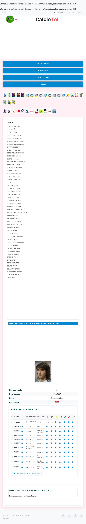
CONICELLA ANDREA (14, 156)
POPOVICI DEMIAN (13, 248)
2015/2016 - (17, 452)
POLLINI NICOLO (12, 245)
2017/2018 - (17, 439)
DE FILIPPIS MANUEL (14, 165)
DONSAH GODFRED (13, 180)
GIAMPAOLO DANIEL (14, 189)
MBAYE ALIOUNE (12, 215)
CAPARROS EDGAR (13, 147)
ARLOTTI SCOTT (13, 132)
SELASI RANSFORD (13, 269)
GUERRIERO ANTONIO (14, 200)
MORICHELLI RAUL (13, 227)
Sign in (71, 12)
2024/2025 (15, 422)
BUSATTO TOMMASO (14, 138)
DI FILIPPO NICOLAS (14, 174)
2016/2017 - (17, 443)
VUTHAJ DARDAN (13, 275)
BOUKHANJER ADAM (14, 135)
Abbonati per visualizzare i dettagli (26, 473)
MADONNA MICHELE (14, 206)
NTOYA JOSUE (12, 230)
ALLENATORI (43, 77)
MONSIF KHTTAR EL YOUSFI (16, 224)
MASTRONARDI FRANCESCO (17, 212)
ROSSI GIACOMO (13, 254)
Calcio (47, 18)
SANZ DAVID (11, 260)
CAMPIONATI (43, 63)
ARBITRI (43, 84)
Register (81, 12)
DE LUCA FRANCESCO (14, 168)
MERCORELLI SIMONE (14, 221)
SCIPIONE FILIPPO (13, 263)
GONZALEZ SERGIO (13, 194)
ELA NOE (10, 183)
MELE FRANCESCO (13, 218)
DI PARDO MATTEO (13, 177)
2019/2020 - (17, 426)
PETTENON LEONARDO (15, 236)
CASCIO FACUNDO (13, 150)
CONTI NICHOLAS (13, 159)
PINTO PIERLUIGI (12, 239)
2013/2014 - (17, 467)
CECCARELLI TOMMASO (15, 153)
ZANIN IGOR (11, 278)
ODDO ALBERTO (12, 233)
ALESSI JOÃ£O (12, 129)
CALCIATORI (43, 70)
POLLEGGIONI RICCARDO (15, 242)
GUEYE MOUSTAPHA (14, 203)
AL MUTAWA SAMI (13, 126)
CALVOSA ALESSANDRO (15, 144)
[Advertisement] (43, 40)
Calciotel (6, 518)
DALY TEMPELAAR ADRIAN (16, 162)
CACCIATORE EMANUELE (15, 141)
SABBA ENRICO (12, 257)
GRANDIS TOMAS (13, 197)
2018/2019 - (17, 431)
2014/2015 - (17, 462)
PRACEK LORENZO (13, 251)
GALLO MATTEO (12, 186)
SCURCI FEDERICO (13, 266)
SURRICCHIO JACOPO (14, 272)
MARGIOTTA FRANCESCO (16, 209)
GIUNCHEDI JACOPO (14, 191)
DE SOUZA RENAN (13, 171)
